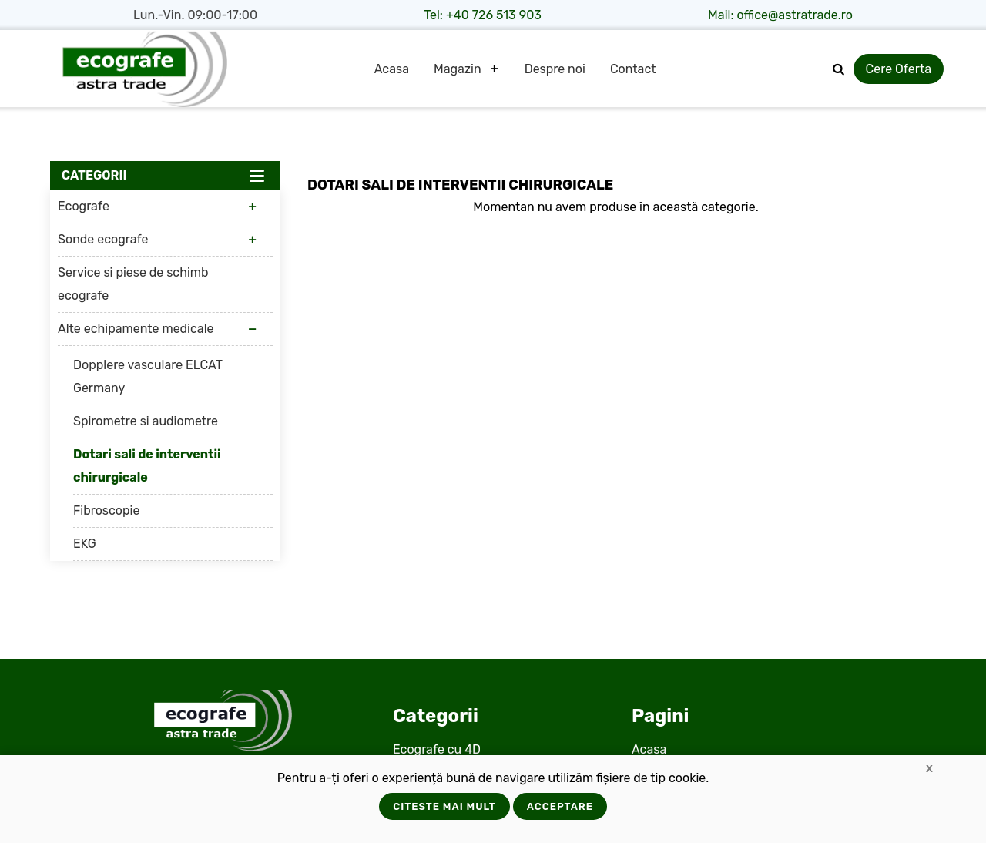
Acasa (391, 69)
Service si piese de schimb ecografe (133, 284)
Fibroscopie (106, 510)
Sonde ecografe (103, 239)
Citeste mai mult (444, 806)
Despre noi (555, 69)
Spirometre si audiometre (145, 421)
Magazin (457, 69)
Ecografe (83, 206)
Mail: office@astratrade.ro (780, 15)
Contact (633, 69)
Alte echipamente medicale (136, 328)
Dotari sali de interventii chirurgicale (147, 466)
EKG (84, 543)
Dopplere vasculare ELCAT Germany (148, 376)
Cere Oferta (898, 69)
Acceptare (560, 806)
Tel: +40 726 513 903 (483, 15)
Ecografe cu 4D (437, 749)
